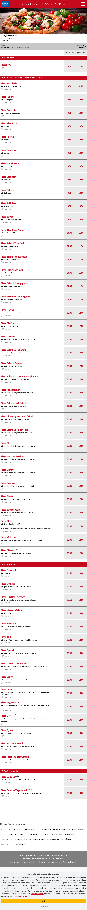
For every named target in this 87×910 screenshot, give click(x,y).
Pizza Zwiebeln (8, 110)
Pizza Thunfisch (9, 123)
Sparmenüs (20, 844)
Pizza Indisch (7, 689)
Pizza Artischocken (10, 389)
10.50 (81, 99)
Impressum (15, 862)
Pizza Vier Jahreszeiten (12, 456)
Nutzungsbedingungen (49, 862)
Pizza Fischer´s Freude (12, 743)
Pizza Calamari (8, 570)
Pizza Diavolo (7, 550)
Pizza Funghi (7, 96)
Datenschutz (29, 862)
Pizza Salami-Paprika (11, 363)
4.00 (69, 66)
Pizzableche (15, 829)
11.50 (81, 232)
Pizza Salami (7, 190)
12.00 (81, 312)
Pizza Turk (6, 636)
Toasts (23, 834)
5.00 (81, 66)
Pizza (3, 829)
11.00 (69, 312)
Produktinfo (6, 68)
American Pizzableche (54, 829)
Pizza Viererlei (8, 469)
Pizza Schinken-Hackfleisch (14, 429)
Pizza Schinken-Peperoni (13, 349)
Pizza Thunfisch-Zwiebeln (14, 256)
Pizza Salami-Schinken (12, 270)
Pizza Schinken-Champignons (15, 296)
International (37, 839)
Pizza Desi (6, 715)
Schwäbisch (20, 839)
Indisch (34, 834)
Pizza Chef (6, 521)
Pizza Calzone (8, 776)
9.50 (81, 86)
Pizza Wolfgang (9, 537)
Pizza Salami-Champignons (14, 283)
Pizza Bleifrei (7, 323)
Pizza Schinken (8, 203)
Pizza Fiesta (7, 496)
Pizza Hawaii (7, 309)
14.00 (81, 639)
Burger (14, 834)
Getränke (66, 839)
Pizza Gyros (7, 730)
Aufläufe (69, 834)
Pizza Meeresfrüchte (11, 610)
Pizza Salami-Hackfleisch (13, 403)
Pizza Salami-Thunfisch (12, 243)
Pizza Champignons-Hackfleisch (17, 416)
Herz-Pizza (6, 844)
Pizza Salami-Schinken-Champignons (19, 376)
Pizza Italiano (8, 336)
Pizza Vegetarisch (10, 702)
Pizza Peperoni (8, 150)
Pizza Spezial (7, 650)
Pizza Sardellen (8, 176)
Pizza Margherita (9, 83)
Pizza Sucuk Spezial (10, 509)
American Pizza (32, 829)
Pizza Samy (6, 676)
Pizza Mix (5, 443)
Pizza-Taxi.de (41, 858)
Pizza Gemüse (8, 583)
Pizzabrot (6, 64)
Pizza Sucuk (7, 216)
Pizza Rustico (8, 483)
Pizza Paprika (7, 136)
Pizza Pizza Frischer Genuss (15, 756)
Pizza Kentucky (8, 623)
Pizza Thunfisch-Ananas (13, 230)
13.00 (81, 573)
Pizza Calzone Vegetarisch (14, 790)
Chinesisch (6, 839)
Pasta (80, 829)
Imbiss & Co (53, 839)
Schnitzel (57, 834)
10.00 (69, 232)
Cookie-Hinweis (70, 862)
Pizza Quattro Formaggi (13, 597)
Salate (71, 829)
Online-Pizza (57, 858)
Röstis (4, 834)
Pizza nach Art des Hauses (14, 663)
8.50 (69, 86)
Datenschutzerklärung (19, 896)
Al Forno (44, 834)
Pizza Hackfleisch (10, 163)
